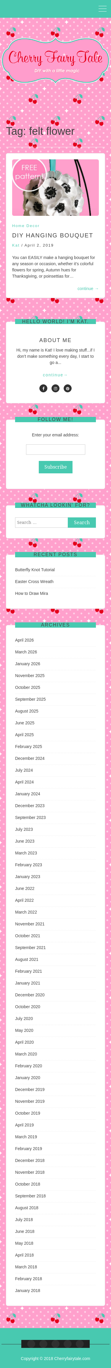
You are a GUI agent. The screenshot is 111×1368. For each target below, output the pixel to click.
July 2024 (24, 770)
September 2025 (30, 699)
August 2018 (26, 1207)
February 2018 (28, 1278)
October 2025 (27, 687)
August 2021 (26, 959)
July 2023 (24, 829)
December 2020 (30, 995)
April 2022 (24, 900)
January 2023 (27, 876)
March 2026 (26, 652)
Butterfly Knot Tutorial (35, 569)
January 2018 (27, 1290)
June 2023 (24, 841)
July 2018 (24, 1219)
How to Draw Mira (31, 593)
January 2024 (27, 793)
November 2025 (30, 675)
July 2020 (24, 1018)
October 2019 (27, 1113)
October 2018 (27, 1184)
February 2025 (28, 746)
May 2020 (24, 1030)
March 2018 (26, 1267)
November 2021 (30, 924)
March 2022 (26, 912)
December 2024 (30, 758)
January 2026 (27, 663)
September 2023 (30, 817)
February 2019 (28, 1148)
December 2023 (30, 805)
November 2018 (30, 1172)
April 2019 (24, 1125)
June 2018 (24, 1231)
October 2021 (27, 935)
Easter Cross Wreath (34, 581)
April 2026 (24, 640)
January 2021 (27, 983)
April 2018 (24, 1255)
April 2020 (24, 1042)
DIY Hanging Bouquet (52, 235)
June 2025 (24, 723)
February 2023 (28, 864)
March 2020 (26, 1054)
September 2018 (30, 1196)
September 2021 (30, 947)
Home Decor (26, 226)
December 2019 (30, 1089)
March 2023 (26, 853)
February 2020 (28, 1065)
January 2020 (27, 1077)
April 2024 (24, 782)
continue (88, 288)
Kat (16, 245)
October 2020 (27, 1006)
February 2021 (28, 971)
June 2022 (24, 888)
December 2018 (30, 1160)
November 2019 (30, 1101)
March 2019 (26, 1136)
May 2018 (24, 1243)
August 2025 (26, 711)
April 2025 (24, 734)
